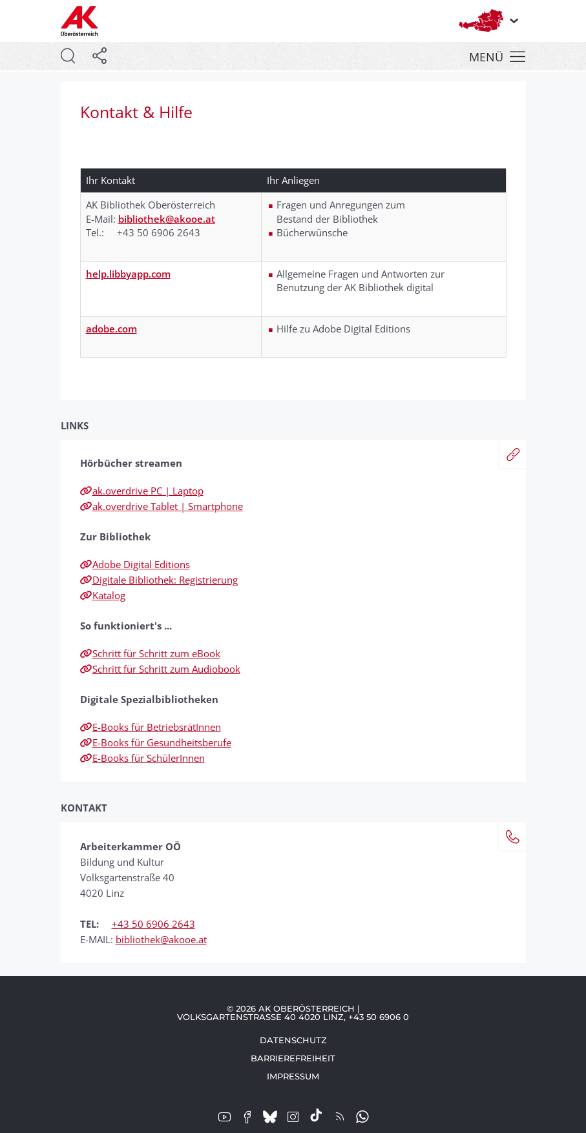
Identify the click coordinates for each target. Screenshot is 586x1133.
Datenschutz (293, 1040)
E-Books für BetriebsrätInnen (150, 726)
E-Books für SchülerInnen (142, 757)
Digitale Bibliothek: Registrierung (159, 579)
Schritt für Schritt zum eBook (150, 653)
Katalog (102, 595)
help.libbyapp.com (128, 273)
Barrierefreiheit (293, 1058)
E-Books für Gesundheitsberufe (155, 742)
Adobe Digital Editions (135, 564)
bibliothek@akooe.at (166, 218)
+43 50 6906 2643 (153, 923)
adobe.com (111, 328)
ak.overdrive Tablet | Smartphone (161, 506)
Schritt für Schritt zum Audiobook (160, 668)
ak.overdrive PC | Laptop (142, 490)
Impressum (293, 1076)
